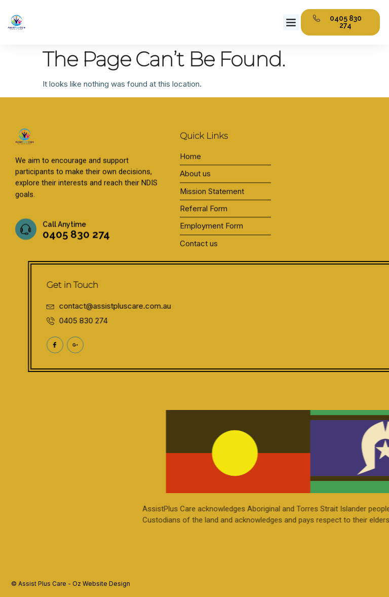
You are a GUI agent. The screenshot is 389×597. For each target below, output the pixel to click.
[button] (291, 22)
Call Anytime (64, 233)
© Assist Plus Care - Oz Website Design (70, 583)
